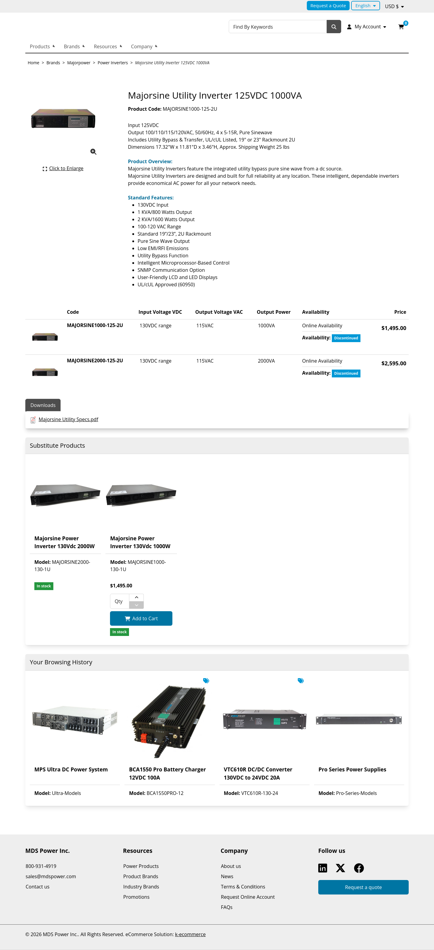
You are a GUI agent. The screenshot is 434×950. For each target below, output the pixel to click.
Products (40, 46)
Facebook (360, 868)
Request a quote (363, 887)
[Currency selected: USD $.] (394, 6)
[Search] (334, 26)
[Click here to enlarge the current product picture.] (63, 168)
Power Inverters (113, 62)
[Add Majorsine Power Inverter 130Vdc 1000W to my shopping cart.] (141, 618)
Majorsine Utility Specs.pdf (68, 419)
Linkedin (324, 868)
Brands (72, 46)
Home (33, 62)
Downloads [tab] (42, 405)
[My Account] (366, 26)
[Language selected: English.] (365, 5)
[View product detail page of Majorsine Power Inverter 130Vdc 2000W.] (65, 506)
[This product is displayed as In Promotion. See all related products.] (206, 681)
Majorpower (78, 62)
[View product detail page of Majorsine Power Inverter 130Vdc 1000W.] (141, 506)
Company (142, 46)
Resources (105, 46)
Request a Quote (328, 5)
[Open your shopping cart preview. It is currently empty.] (401, 26)
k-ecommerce (190, 934)
